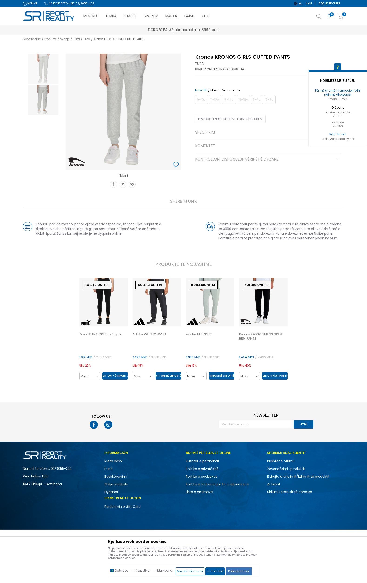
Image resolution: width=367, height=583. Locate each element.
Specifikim (268, 132)
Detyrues (121, 570)
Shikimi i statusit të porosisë (289, 492)
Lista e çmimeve (199, 492)
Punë (108, 468)
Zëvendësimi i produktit (286, 468)
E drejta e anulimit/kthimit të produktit (298, 476)
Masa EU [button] (201, 90)
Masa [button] (214, 90)
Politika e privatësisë (202, 468)
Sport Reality (32, 39)
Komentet (268, 146)
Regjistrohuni (329, 3)
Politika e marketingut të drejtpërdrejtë (217, 484)
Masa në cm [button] (231, 90)
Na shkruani (337, 134)
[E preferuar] (330, 16)
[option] (43, 69)
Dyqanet (111, 492)
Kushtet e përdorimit (202, 461)
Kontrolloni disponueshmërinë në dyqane (268, 159)
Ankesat (273, 484)
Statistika (143, 570)
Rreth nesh (113, 461)
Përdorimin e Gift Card (122, 506)
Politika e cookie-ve (201, 476)
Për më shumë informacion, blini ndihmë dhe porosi (337, 92)
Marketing (164, 570)
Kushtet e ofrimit (281, 461)
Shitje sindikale (116, 484)
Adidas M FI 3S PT (199, 334)
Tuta (76, 39)
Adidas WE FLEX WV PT (149, 334)
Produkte (50, 39)
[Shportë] (340, 16)
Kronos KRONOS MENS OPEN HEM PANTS (260, 336)
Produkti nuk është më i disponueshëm (230, 119)
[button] (323, 18)
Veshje (65, 39)
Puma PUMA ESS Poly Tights (100, 334)
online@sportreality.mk (338, 139)
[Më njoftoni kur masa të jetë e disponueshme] (201, 99)
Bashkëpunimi (115, 476)
